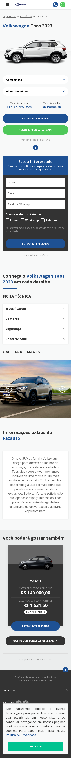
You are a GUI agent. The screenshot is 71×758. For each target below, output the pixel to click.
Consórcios (26, 16)
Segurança (35, 329)
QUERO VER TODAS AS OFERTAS (35, 641)
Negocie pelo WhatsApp (35, 130)
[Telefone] (55, 4)
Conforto (35, 319)
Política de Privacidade (21, 735)
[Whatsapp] (62, 4)
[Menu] (7, 4)
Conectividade (35, 339)
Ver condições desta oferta (35, 139)
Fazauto (35, 690)
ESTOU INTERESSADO (35, 118)
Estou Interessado (35, 626)
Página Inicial (9, 16)
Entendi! (36, 746)
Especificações (35, 309)
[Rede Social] (18, 703)
